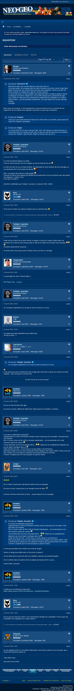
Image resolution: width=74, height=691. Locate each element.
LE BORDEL (17, 26)
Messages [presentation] (8, 55)
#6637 (68, 330)
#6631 (68, 79)
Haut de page (66, 680)
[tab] (7, 55)
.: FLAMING (27, 26)
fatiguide (16, 634)
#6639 (68, 401)
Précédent (9, 671)
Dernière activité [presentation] (21, 55)
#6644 (68, 613)
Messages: (38, 73)
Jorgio (16, 464)
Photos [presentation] (34, 55)
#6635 (68, 272)
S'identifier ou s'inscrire (60, 2)
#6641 (68, 476)
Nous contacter (34, 680)
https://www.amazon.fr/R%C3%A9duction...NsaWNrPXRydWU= (26, 591)
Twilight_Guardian (20, 145)
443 (32, 671)
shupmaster (18, 260)
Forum (9, 26)
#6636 (68, 304)
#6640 (68, 431)
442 (25, 671)
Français (6, 680)
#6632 (68, 157)
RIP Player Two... (10, 282)
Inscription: (17, 73)
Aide (23, 680)
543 (48, 671)
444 (40, 671)
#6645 (68, 646)
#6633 (68, 205)
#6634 (68, 237)
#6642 (68, 516)
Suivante (65, 671)
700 (55, 671)
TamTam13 (17, 345)
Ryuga (16, 66)
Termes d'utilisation (51, 680)
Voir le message (27, 83)
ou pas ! (19, 282)
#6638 (68, 357)
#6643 (68, 585)
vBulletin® (61, 687)
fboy (15, 193)
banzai (16, 317)
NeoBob (16, 389)
